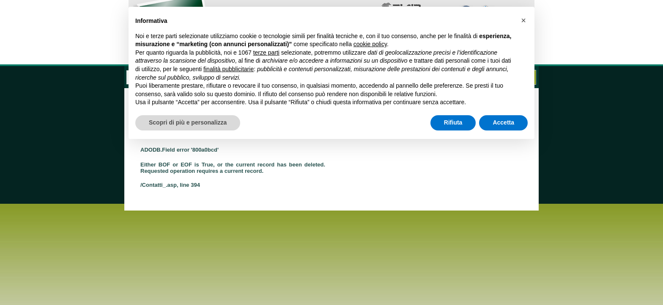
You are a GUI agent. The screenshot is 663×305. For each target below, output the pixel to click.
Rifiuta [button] (453, 122)
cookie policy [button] (370, 44)
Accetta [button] (503, 122)
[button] (523, 20)
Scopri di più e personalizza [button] (188, 122)
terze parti (266, 52)
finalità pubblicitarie (228, 69)
